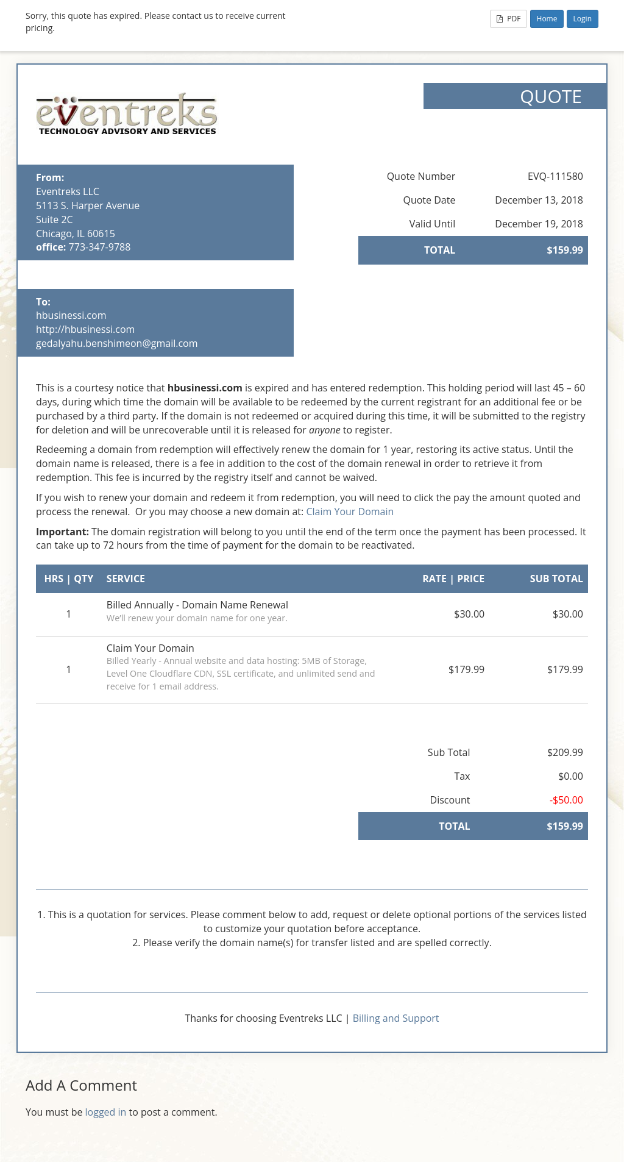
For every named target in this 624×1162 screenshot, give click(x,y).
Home (547, 18)
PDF (508, 18)
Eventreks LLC (67, 191)
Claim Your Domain (350, 511)
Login (582, 18)
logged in (106, 1112)
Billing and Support (396, 1018)
